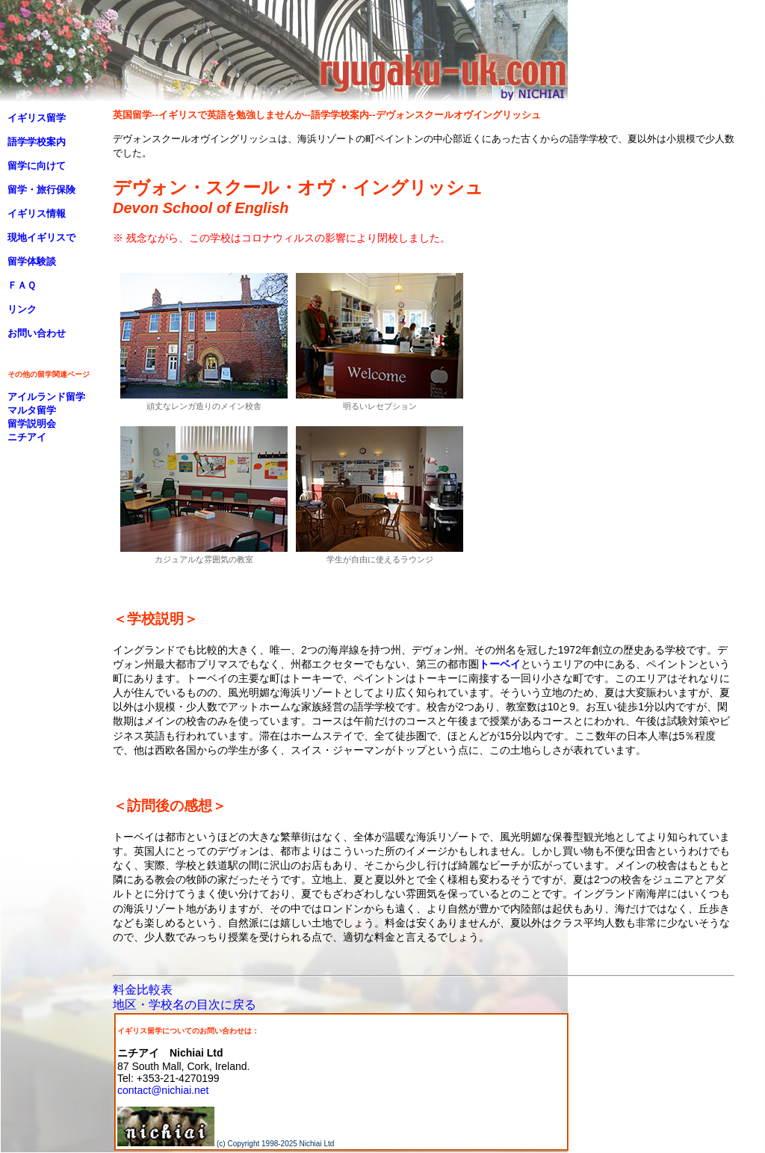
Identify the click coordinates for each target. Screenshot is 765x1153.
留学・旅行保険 (41, 189)
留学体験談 (31, 261)
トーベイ (500, 664)
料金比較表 (143, 989)
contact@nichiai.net (162, 1090)
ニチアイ (26, 437)
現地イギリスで (41, 237)
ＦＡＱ (21, 285)
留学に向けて (36, 165)
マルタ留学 (31, 410)
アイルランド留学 (46, 396)
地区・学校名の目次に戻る (184, 1004)
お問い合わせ (36, 333)
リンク (22, 309)
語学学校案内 (36, 141)
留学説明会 (31, 423)
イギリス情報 (36, 213)
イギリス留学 (36, 117)
